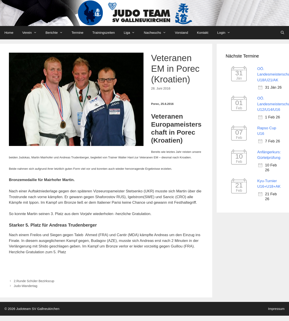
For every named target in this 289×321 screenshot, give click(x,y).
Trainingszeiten (103, 32)
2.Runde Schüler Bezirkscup (34, 281)
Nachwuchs (157, 32)
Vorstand (181, 32)
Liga (131, 32)
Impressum (276, 309)
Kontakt (202, 32)
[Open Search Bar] (282, 32)
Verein (31, 32)
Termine (77, 32)
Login (226, 32)
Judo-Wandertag (25, 286)
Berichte (56, 32)
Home (8, 32)
